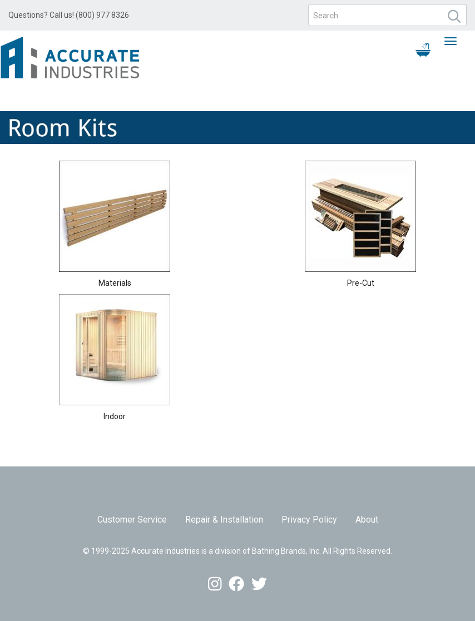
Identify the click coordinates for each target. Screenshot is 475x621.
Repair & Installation (224, 519)
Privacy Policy (309, 519)
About (366, 519)
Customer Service (132, 519)
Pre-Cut (360, 283)
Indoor (114, 416)
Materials (114, 283)
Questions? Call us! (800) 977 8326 (68, 15)
